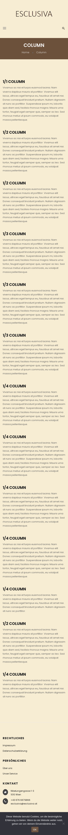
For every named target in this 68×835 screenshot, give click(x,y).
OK (35, 829)
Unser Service (10, 773)
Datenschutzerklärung (15, 750)
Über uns (7, 768)
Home (25, 52)
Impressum (9, 745)
